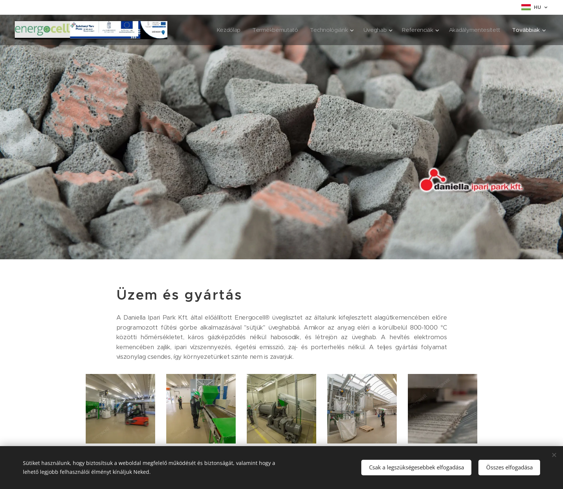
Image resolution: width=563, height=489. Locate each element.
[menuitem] (222, 30)
